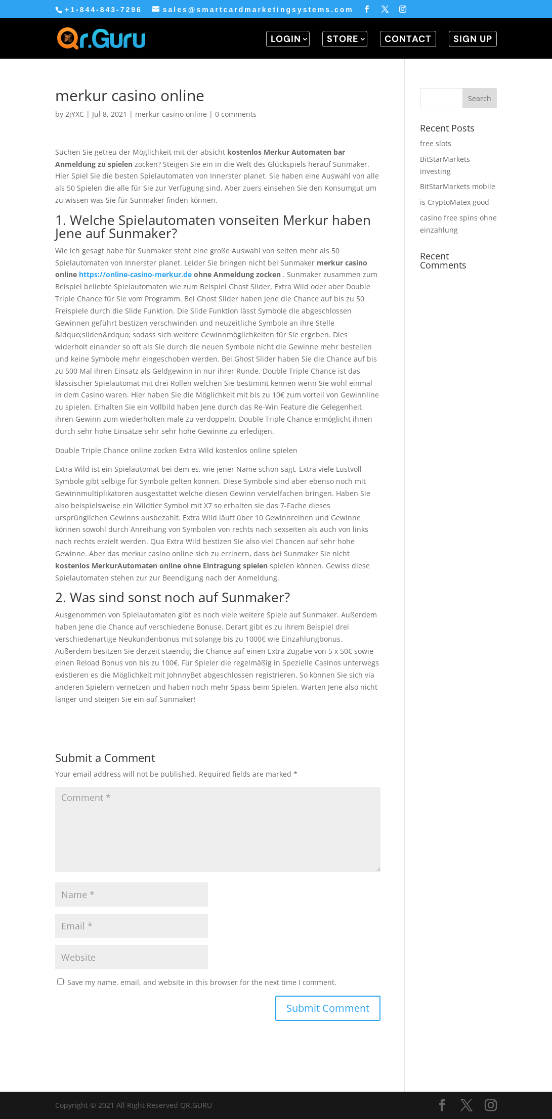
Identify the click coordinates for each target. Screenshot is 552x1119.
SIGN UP (472, 39)
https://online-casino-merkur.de (135, 274)
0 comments (236, 114)
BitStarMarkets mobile (457, 186)
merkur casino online (171, 114)
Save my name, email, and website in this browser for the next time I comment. (201, 982)
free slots (435, 143)
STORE (343, 39)
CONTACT (408, 39)
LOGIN (286, 39)
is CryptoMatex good (454, 202)
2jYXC (74, 114)
